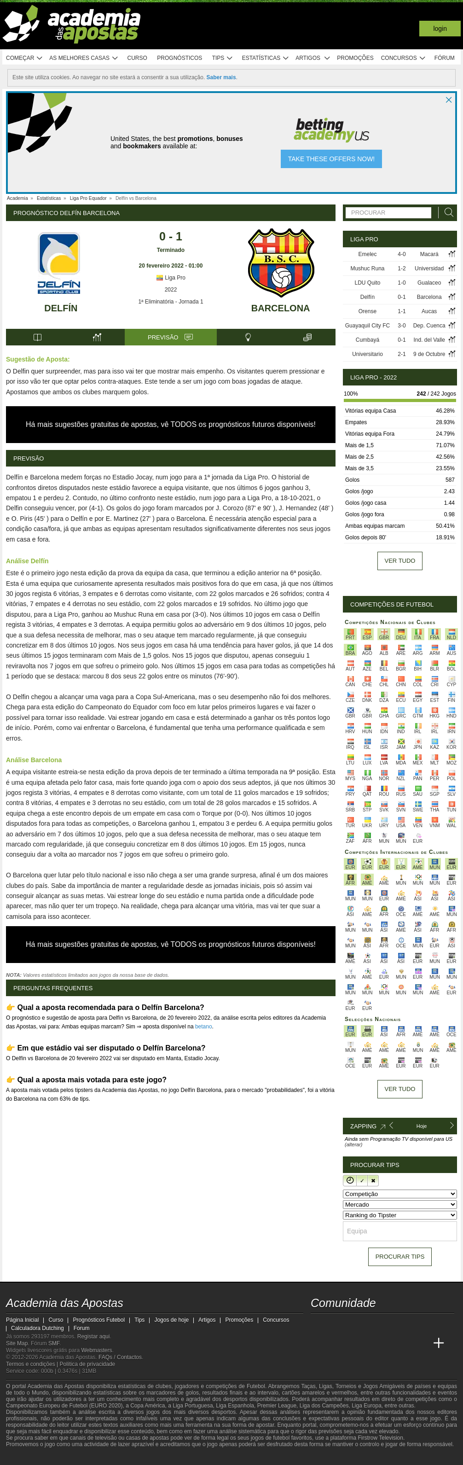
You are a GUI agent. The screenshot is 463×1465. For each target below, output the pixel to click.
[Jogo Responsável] (132, 1456)
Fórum (444, 58)
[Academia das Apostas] (318, 1343)
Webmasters (96, 1350)
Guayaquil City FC (367, 325)
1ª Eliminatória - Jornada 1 (170, 301)
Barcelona (280, 308)
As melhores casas (83, 58)
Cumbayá (367, 340)
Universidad (429, 268)
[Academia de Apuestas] (370, 1343)
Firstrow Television (380, 1438)
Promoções (355, 58)
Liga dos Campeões (324, 1405)
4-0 (401, 254)
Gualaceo (429, 283)
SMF (53, 1343)
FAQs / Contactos (120, 1357)
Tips (222, 58)
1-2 (401, 268)
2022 (171, 289)
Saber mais (221, 77)
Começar (24, 58)
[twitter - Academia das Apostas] (335, 1324)
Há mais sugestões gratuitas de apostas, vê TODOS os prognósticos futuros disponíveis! (171, 424)
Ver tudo (400, 560)
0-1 (401, 297)
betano (203, 1026)
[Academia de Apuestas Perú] (421, 1343)
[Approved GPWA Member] (66, 1457)
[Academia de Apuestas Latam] (387, 1343)
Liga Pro (170, 277)
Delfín (60, 308)
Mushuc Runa (367, 268)
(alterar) (354, 1144)
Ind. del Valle (429, 340)
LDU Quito (367, 283)
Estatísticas (265, 58)
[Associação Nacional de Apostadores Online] (93, 1457)
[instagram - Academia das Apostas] (387, 1324)
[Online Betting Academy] (353, 1343)
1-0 (401, 283)
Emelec (367, 254)
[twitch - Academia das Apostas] (318, 1324)
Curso (137, 58)
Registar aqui (93, 1336)
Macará (429, 254)
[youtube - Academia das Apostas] (353, 1324)
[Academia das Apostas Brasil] (335, 1343)
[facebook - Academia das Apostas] (370, 1324)
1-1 (401, 311)
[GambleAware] (29, 1457)
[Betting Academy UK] (404, 1343)
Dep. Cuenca (429, 325)
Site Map (17, 1343)
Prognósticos (179, 58)
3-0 (401, 325)
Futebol (256, 1386)
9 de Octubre (429, 354)
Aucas (429, 311)
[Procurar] (446, 212)
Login (440, 28)
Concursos (403, 58)
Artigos (313, 58)
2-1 (401, 354)
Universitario (367, 354)
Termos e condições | (33, 1364)
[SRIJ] (165, 1457)
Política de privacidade (88, 1364)
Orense (367, 311)
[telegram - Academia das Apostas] (404, 1324)
